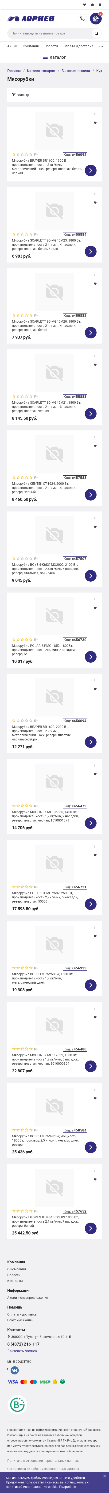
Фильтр (23, 95)
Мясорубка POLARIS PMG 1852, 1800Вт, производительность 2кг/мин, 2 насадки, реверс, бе (43, 650)
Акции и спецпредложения (27, 1297)
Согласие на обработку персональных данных (43, 1469)
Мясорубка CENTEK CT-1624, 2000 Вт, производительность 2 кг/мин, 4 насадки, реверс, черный (44, 488)
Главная (14, 71)
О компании (16, 1269)
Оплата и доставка (78, 46)
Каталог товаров (41, 71)
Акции (12, 46)
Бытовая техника (76, 71)
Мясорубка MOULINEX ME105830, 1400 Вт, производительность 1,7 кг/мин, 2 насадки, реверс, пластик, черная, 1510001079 (45, 816)
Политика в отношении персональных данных (43, 1460)
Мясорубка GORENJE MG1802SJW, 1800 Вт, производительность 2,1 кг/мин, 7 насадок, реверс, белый (45, 1221)
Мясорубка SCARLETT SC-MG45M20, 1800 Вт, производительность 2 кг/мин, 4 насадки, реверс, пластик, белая (46, 326)
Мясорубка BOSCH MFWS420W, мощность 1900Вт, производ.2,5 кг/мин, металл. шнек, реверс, (45, 1140)
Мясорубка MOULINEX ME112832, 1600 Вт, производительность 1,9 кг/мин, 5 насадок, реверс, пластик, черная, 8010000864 (45, 1059)
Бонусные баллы (20, 1320)
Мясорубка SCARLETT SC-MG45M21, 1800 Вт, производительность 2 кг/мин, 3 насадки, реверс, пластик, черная (46, 407)
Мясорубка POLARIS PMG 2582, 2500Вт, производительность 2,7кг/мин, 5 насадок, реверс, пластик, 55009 (45, 897)
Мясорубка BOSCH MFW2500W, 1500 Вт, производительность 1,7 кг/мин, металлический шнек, (42, 978)
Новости (51, 46)
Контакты (15, 1281)
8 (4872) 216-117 (82, 18)
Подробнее (67, 1487)
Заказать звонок (22, 1351)
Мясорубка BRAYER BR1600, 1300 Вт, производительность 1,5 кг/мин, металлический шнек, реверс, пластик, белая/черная (47, 167)
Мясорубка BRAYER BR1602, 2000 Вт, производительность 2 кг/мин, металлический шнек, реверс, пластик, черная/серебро (41, 733)
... (101, 45)
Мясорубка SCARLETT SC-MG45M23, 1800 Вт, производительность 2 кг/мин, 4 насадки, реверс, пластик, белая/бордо (46, 245)
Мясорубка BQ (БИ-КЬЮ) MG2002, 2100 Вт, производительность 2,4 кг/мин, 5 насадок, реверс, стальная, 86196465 (45, 569)
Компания (31, 46)
